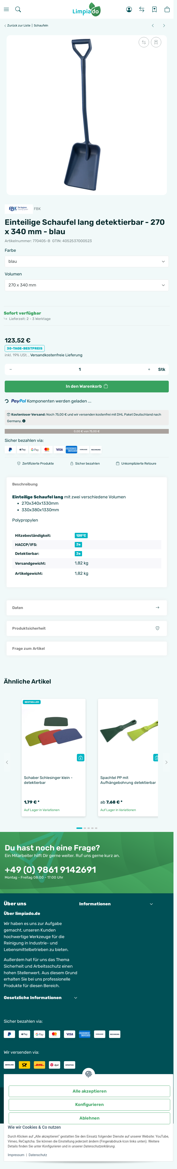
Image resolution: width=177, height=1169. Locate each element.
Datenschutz (38, 1155)
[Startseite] (87, 9)
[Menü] (6, 9)
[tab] (79, 828)
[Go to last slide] (7, 762)
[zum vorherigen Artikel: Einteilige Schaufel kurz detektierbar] (152, 25)
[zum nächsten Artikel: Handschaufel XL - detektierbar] (164, 25)
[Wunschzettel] (154, 9)
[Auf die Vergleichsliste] (144, 42)
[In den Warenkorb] (87, 386)
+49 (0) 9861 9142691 (50, 870)
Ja (78, 544)
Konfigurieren (89, 1104)
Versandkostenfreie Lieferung (56, 355)
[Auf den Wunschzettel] (156, 42)
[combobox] (87, 261)
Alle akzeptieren (89, 1091)
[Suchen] (18, 9)
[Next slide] (166, 762)
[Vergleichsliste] (142, 9)
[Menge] (79, 369)
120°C (81, 535)
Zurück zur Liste (17, 25)
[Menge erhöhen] (149, 369)
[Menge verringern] (10, 369)
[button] (129, 9)
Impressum (16, 1155)
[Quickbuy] (80, 757)
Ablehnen (89, 1118)
